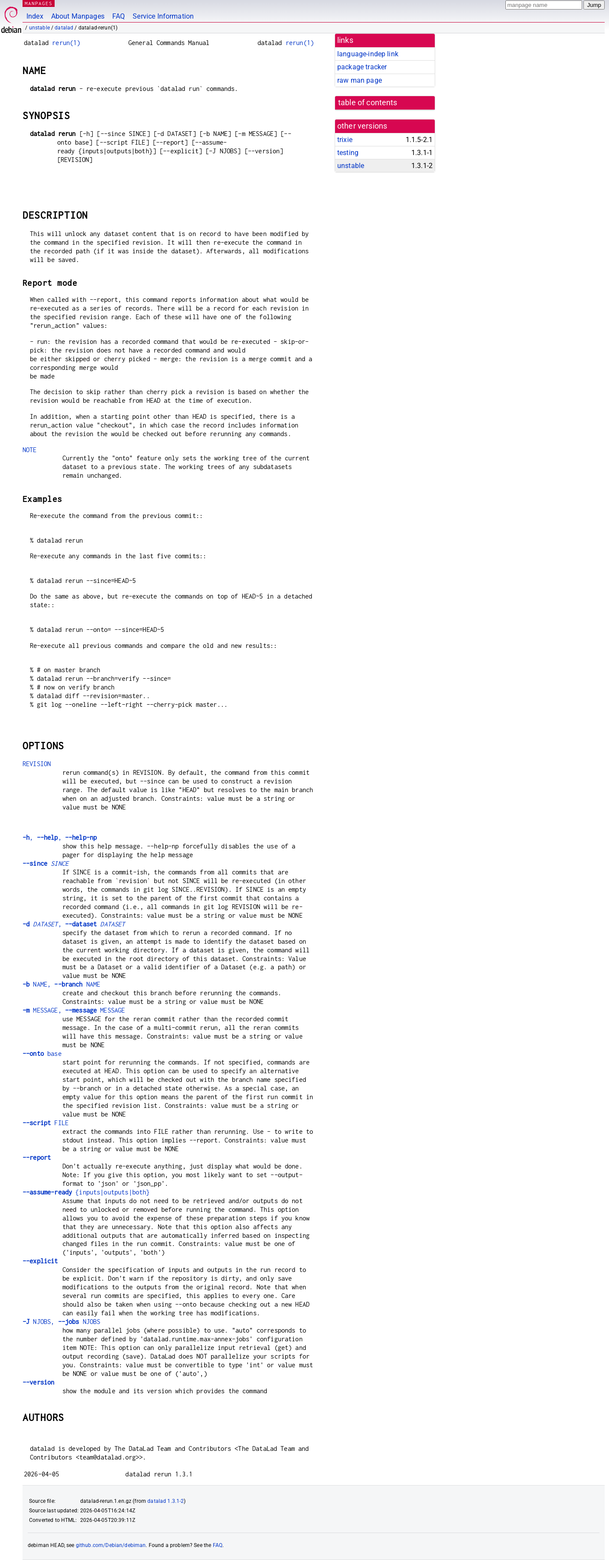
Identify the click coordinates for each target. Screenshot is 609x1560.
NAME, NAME (61, 984)
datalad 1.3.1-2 (165, 1501)
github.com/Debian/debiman (111, 1545)
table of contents (367, 102)
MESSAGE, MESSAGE (74, 1010)
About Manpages (77, 16)
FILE (45, 1122)
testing (347, 153)
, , (60, 837)
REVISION (37, 763)
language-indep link (367, 54)
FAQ (118, 16)
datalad (64, 28)
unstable (39, 28)
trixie (344, 140)
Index (34, 16)
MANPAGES (38, 3)
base (42, 1053)
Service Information (163, 16)
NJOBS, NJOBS (61, 1321)
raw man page (359, 80)
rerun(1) (66, 42)
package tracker (362, 67)
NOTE (30, 449)
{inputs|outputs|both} (86, 1192)
